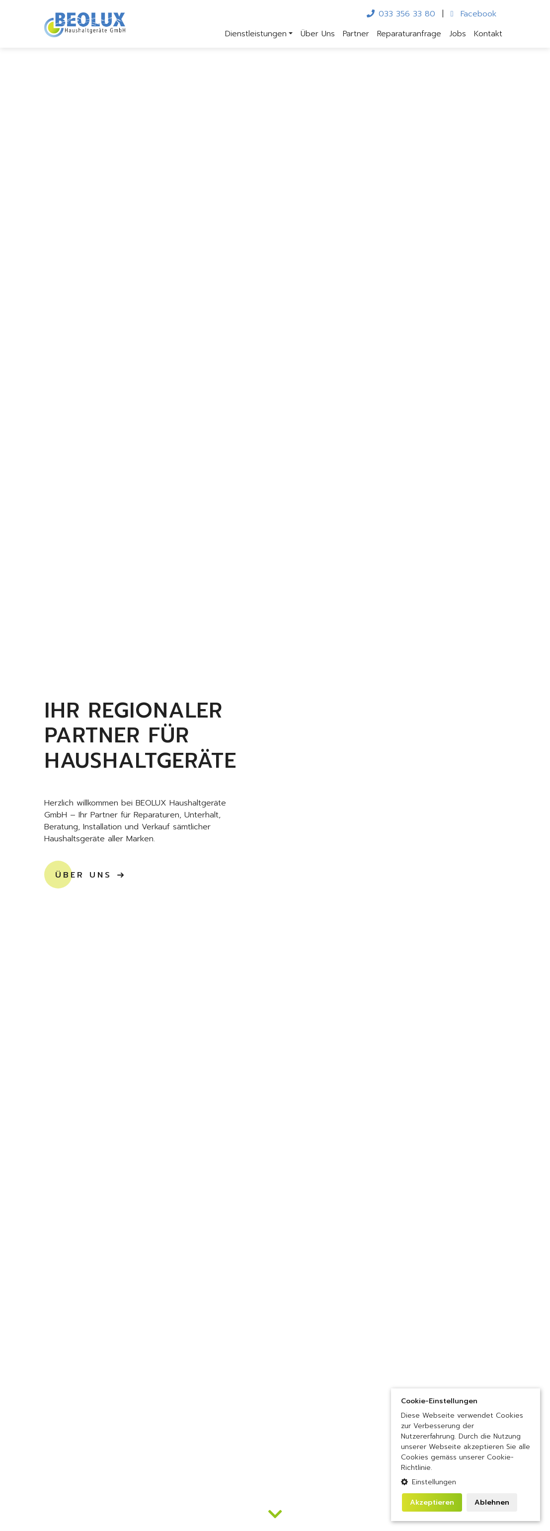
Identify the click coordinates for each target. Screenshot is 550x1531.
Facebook (473, 14)
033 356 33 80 (401, 14)
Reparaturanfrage (409, 33)
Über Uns (318, 33)
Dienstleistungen (256, 33)
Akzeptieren (432, 1502)
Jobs (457, 33)
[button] (465, 1482)
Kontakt (488, 33)
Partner (356, 33)
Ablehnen (491, 1502)
